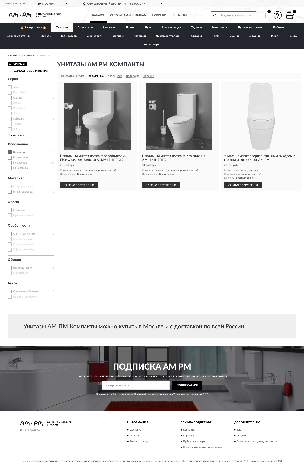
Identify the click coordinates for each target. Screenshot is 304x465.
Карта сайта (190, 436)
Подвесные (20, 162)
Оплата (134, 436)
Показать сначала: (72, 76)
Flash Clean (20, 92)
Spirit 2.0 (18, 118)
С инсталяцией (22, 239)
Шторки (254, 36)
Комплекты (220, 27)
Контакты (179, 15)
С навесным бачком (25, 291)
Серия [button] (13, 79)
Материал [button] (16, 178)
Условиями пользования (186, 394)
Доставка (135, 430)
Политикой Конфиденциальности (152, 394)
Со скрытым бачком (26, 296)
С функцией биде (24, 249)
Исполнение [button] (18, 144)
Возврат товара (139, 441)
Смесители (85, 27)
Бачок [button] (12, 283)
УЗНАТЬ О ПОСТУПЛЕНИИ (79, 185)
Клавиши (139, 36)
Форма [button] (13, 202)
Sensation (19, 108)
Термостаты (69, 36)
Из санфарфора (23, 191)
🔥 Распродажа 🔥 (33, 27)
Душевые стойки (19, 36)
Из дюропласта (23, 186)
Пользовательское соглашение (202, 447)
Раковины (109, 27)
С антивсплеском (24, 233)
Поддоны (195, 36)
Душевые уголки (167, 36)
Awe (16, 87)
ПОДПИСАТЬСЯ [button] (187, 385)
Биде (293, 36)
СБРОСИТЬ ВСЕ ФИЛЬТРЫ (31, 71)
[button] (278, 15)
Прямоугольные (23, 215)
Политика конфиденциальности (257, 441)
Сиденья (197, 27)
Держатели (95, 36)
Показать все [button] (16, 135)
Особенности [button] (19, 225)
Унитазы (62, 27)
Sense (16, 113)
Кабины (278, 27)
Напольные (20, 157)
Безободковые (22, 267)
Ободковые (20, 273)
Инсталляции (171, 27)
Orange (17, 97)
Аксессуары (152, 44)
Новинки (159, 15)
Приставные (20, 168)
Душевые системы (250, 27)
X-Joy (16, 129)
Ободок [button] (14, 260)
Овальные (19, 210)
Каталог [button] (98, 15)
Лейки (234, 36)
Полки (216, 36)
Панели (275, 36)
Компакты (19, 152)
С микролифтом (23, 244)
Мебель (45, 36)
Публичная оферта (194, 441)
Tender (17, 124)
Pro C (16, 103)
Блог (240, 430)
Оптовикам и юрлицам (128, 15)
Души (149, 27)
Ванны (130, 27)
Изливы (118, 36)
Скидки (241, 436)
